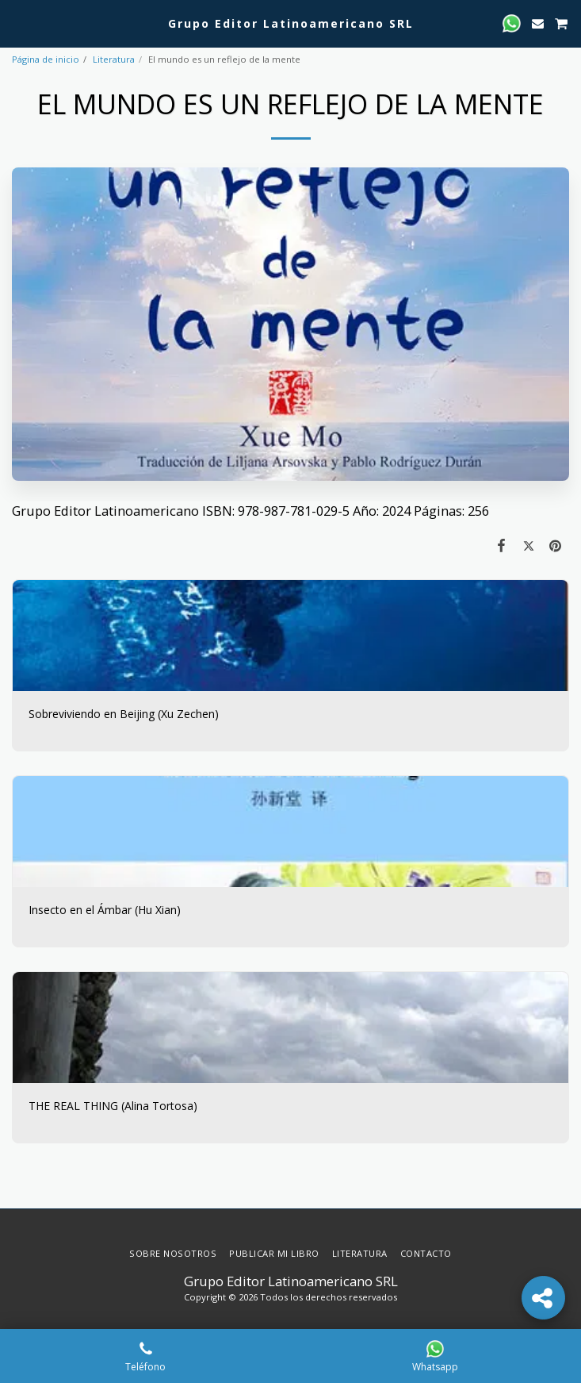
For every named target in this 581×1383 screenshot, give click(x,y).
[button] (17, 22)
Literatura (114, 59)
